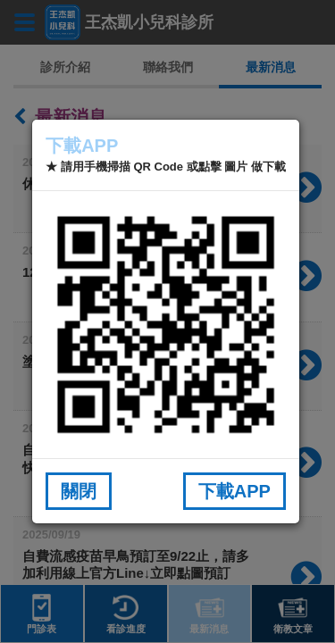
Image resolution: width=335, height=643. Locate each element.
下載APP (234, 491)
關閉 (78, 491)
